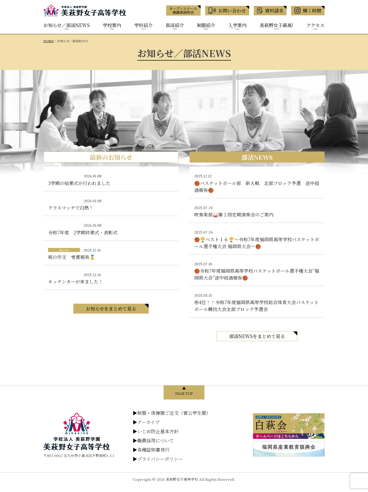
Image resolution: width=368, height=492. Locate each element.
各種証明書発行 (151, 449)
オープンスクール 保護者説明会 (183, 10)
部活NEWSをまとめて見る (257, 336)
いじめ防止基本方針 (156, 431)
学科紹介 (143, 25)
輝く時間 (307, 10)
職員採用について (153, 440)
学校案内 (112, 25)
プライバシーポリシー (158, 459)
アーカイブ (146, 422)
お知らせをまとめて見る (111, 308)
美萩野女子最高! (276, 25)
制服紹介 (206, 25)
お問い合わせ (227, 10)
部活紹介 (175, 25)
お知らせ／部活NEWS (66, 25)
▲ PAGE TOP (184, 390)
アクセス (315, 25)
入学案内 (237, 25)
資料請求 (270, 10)
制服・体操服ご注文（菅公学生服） (172, 413)
